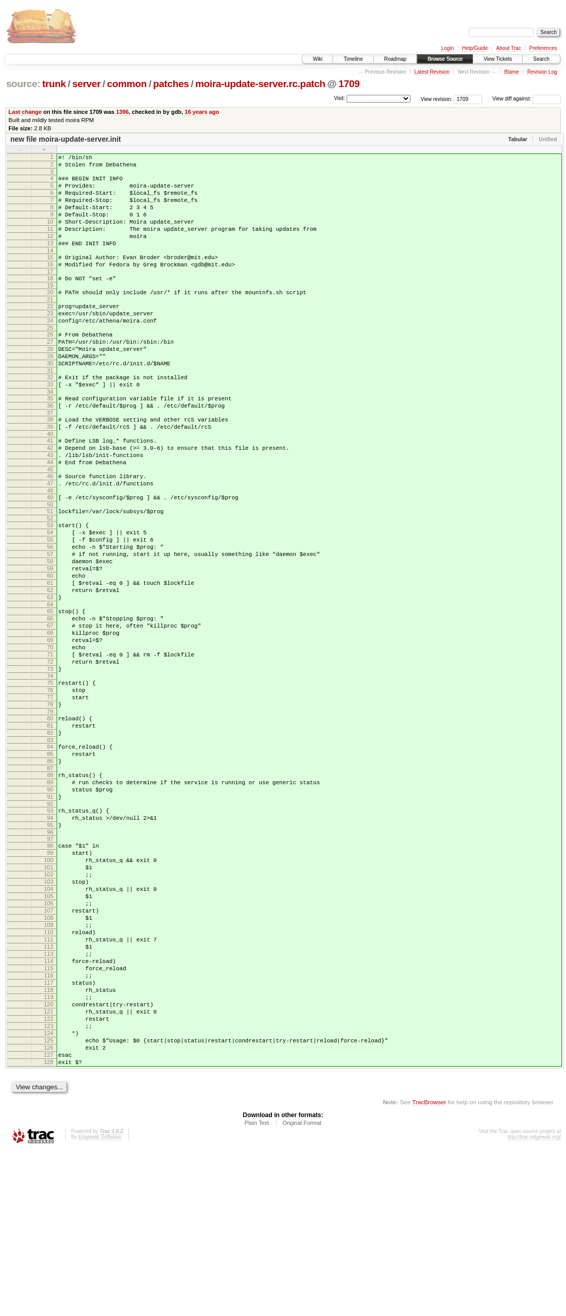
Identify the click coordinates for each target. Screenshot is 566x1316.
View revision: (437, 99)
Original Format (301, 1288)
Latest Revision (431, 72)
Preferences (543, 48)
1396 (122, 112)
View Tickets (498, 59)
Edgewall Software (99, 1302)
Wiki (317, 59)
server (86, 83)
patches (170, 83)
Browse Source (444, 59)
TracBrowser (429, 1267)
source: (23, 83)
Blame (511, 72)
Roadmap (395, 59)
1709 (348, 83)
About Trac (508, 48)
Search (541, 59)
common (127, 83)
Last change (25, 112)
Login (447, 48)
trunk (54, 83)
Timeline (353, 59)
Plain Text (257, 1288)
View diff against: (526, 99)
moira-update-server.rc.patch (260, 83)
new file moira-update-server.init (65, 139)
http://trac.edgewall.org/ (534, 1302)
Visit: (339, 98)
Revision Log (542, 72)
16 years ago (202, 112)
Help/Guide (475, 48)
